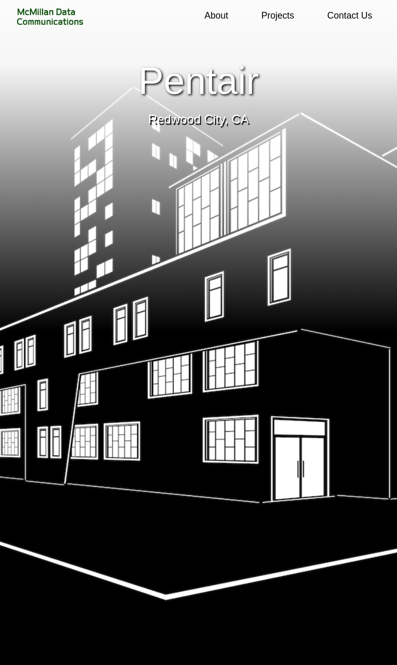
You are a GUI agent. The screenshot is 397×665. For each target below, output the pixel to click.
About (216, 15)
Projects (277, 15)
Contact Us (349, 15)
